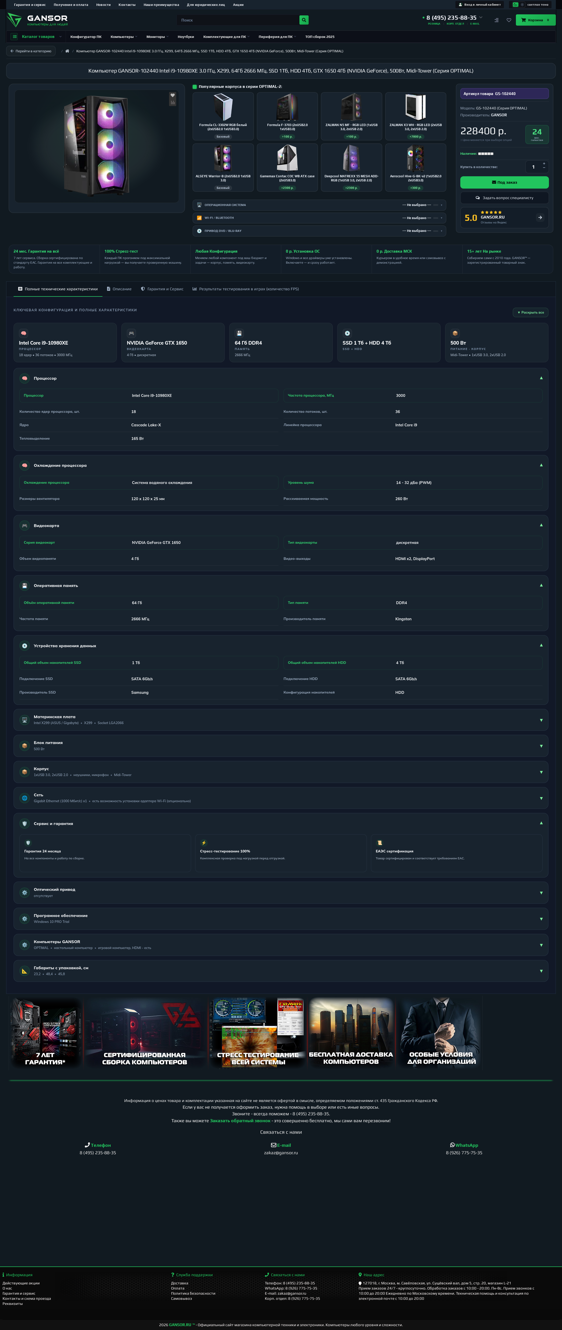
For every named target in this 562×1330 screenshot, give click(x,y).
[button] (453, 18)
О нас (7, 1288)
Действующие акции (21, 1283)
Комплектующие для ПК (226, 37)
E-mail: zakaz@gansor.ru (285, 1293)
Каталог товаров (36, 36)
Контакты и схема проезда (27, 1298)
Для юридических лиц (206, 5)
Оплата (177, 1288)
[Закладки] (509, 20)
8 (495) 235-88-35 (311, 1113)
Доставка (179, 1283)
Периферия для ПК (277, 37)
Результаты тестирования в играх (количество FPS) (246, 288)
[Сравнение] (496, 20)
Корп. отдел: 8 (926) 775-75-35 (292, 1298)
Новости (103, 5)
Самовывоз (181, 1298)
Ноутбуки (186, 37)
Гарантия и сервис (30, 5)
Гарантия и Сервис (162, 288)
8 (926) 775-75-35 (464, 1152)
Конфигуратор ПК (85, 37)
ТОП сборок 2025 (320, 37)
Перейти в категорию (31, 51)
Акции (238, 5)
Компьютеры (124, 37)
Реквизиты (13, 1303)
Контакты (127, 5)
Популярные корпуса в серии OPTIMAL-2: (240, 86)
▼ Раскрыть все (530, 312)
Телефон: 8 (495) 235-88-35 (290, 1283)
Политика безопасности (193, 1293)
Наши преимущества (161, 5)
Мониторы (158, 37)
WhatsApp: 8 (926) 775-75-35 (291, 1288)
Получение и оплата (71, 5)
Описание (119, 288)
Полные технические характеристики (58, 288)
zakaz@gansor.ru (281, 1152)
